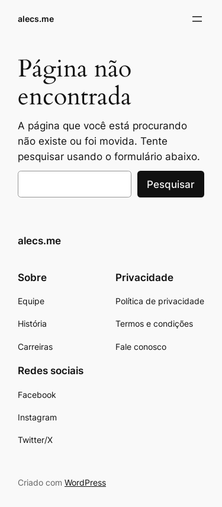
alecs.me (36, 19)
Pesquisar (171, 184)
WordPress (85, 482)
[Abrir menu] (197, 19)
